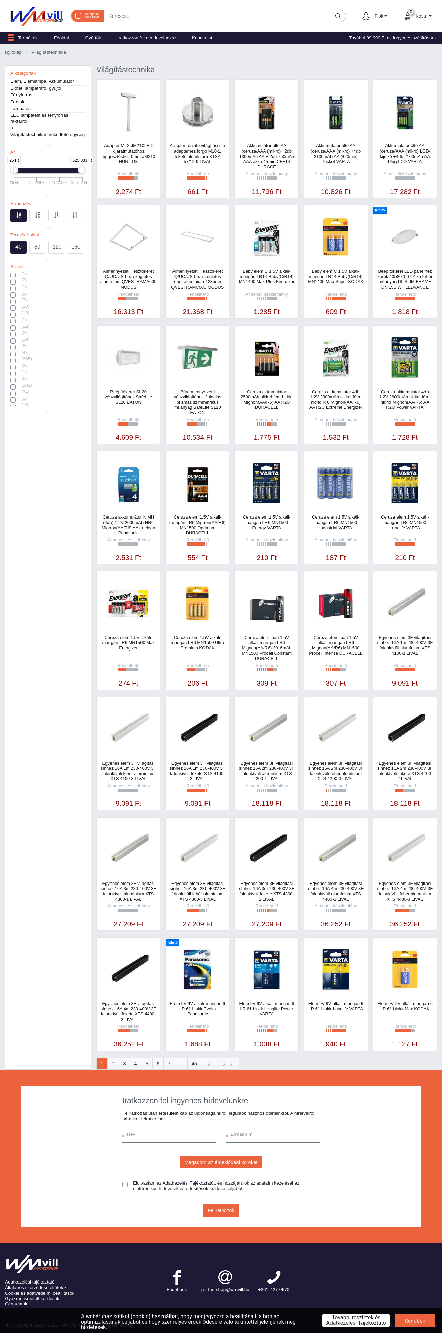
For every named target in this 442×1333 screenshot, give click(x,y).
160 (76, 247)
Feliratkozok (221, 1210)
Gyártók (93, 37)
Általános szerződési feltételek (36, 1287)
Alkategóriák (23, 73)
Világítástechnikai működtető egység (47, 134)
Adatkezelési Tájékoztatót (189, 1183)
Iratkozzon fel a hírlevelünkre (146, 37)
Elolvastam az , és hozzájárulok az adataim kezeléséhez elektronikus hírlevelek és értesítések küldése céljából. (216, 1185)
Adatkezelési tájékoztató (30, 1282)
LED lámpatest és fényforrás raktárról (39, 118)
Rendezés (20, 203)
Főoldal (61, 37)
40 (18, 247)
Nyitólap (13, 52)
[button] (380, 16)
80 (37, 247)
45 (194, 1063)
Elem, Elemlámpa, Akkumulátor (42, 81)
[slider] (14, 170)
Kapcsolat (202, 37)
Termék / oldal (24, 234)
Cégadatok (16, 1303)
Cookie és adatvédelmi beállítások (39, 1293)
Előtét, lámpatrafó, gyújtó (35, 88)
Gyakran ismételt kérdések (32, 1298)
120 (57, 247)
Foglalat (18, 101)
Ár (12, 152)
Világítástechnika (48, 52)
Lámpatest (21, 108)
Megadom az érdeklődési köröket (221, 1162)
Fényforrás (21, 94)
